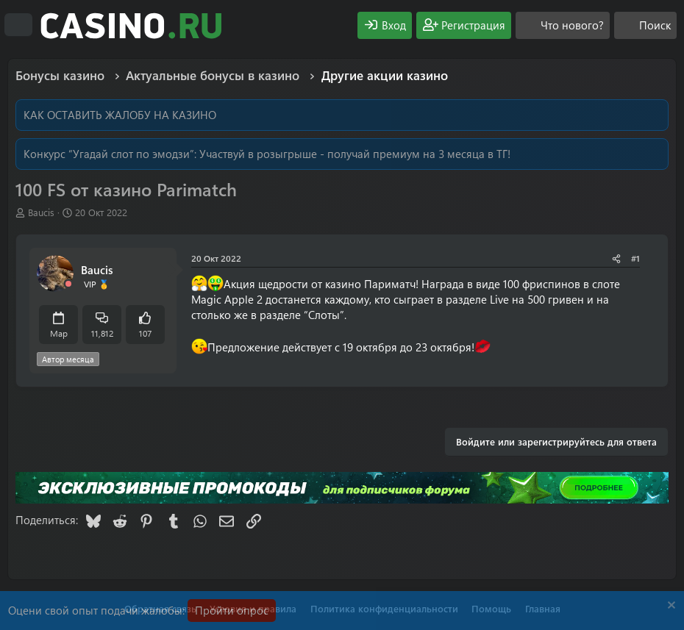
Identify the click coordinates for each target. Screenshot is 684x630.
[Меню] (18, 25)
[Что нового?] (563, 25)
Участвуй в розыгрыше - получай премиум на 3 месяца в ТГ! (354, 153)
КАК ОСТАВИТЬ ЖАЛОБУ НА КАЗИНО (120, 114)
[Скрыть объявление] (669, 607)
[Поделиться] (616, 258)
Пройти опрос (231, 610)
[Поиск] (645, 25)
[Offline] (68, 284)
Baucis (41, 212)
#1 (635, 258)
